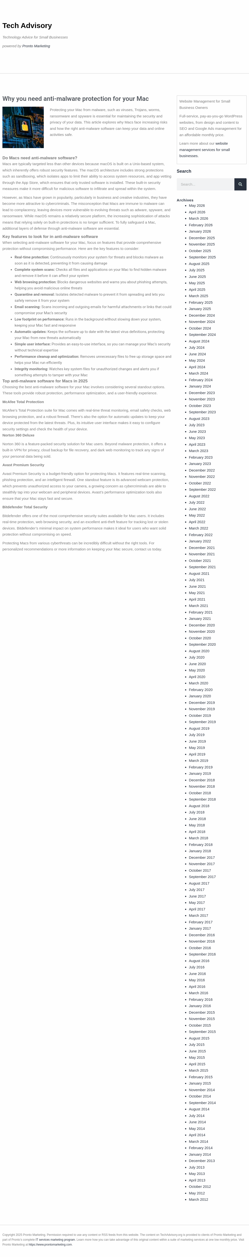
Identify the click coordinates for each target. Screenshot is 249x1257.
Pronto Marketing (36, 46)
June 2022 (197, 509)
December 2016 (202, 935)
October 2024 (200, 328)
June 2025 (197, 276)
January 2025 (200, 309)
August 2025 (199, 264)
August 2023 (199, 418)
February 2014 (201, 1148)
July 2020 (197, 657)
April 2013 (197, 1180)
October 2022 (200, 483)
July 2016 (197, 967)
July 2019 (197, 735)
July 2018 (197, 812)
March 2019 (198, 760)
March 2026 (198, 218)
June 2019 (197, 741)
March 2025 (198, 296)
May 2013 (197, 1174)
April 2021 (197, 599)
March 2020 (198, 683)
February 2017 (201, 922)
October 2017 (200, 870)
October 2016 (200, 948)
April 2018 (197, 832)
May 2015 (197, 1057)
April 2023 (197, 444)
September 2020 (202, 644)
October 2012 (200, 1186)
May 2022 (197, 515)
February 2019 (201, 767)
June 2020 (197, 664)
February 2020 (201, 690)
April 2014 (197, 1135)
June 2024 (197, 354)
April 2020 (197, 677)
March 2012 (198, 1199)
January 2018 (200, 851)
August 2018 (199, 806)
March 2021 (198, 606)
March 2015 (198, 1070)
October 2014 (200, 1096)
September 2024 (202, 334)
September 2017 (202, 877)
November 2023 (202, 399)
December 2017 (202, 857)
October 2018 (200, 793)
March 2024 (198, 373)
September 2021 (202, 567)
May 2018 (197, 825)
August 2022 (199, 496)
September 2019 (202, 722)
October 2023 (200, 406)
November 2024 (202, 322)
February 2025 (201, 302)
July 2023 (197, 425)
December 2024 (202, 315)
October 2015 (200, 1025)
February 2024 (201, 380)
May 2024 (197, 360)
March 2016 (198, 993)
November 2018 (202, 786)
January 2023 (200, 464)
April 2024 (197, 367)
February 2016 (201, 999)
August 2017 (199, 883)
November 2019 (202, 709)
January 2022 (200, 541)
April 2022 (197, 522)
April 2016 (197, 986)
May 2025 (197, 283)
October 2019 (200, 715)
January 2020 (200, 696)
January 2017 (200, 928)
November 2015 (202, 1019)
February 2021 (201, 612)
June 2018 (197, 819)
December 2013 (202, 1161)
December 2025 (202, 238)
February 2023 (201, 457)
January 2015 (200, 1083)
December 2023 (202, 393)
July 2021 (197, 580)
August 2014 (199, 1109)
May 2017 (197, 902)
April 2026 (197, 212)
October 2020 (200, 638)
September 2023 (202, 412)
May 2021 (197, 593)
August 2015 (199, 1038)
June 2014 (197, 1122)
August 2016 (199, 961)
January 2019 (200, 773)
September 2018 (202, 799)
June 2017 (197, 896)
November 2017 (202, 864)
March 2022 (198, 528)
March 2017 (198, 915)
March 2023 (198, 451)
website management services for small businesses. (204, 149)
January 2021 (200, 618)
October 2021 (200, 560)
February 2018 (201, 844)
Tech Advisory (27, 25)
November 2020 (202, 631)
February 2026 (201, 225)
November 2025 (202, 244)
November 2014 (202, 1090)
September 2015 (202, 1032)
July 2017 (197, 890)
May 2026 (197, 205)
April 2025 (197, 289)
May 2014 (197, 1128)
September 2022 (202, 489)
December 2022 (202, 470)
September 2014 (202, 1103)
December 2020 (202, 625)
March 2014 (198, 1141)
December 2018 (202, 780)
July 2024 (197, 347)
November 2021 (202, 554)
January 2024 (200, 386)
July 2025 (197, 270)
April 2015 (197, 1064)
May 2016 (197, 980)
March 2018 (198, 838)
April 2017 (197, 909)
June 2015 (197, 1051)
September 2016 (202, 954)
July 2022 (197, 502)
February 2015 (201, 1077)
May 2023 (197, 438)
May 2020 (197, 670)
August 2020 (199, 651)
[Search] (240, 184)
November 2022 (202, 476)
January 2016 (200, 1006)
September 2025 (202, 257)
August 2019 (199, 728)
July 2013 (197, 1167)
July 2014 (197, 1116)
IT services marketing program (55, 1239)
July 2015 (197, 1044)
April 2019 (197, 754)
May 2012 (197, 1193)
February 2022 (201, 535)
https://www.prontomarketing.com (50, 1244)
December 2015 (202, 1012)
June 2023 (197, 431)
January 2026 (200, 231)
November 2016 (202, 941)
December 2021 (202, 548)
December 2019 (202, 702)
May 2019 (197, 748)
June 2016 (197, 974)
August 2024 (199, 341)
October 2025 (200, 251)
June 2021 (197, 586)
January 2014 (200, 1154)
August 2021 (199, 573)
